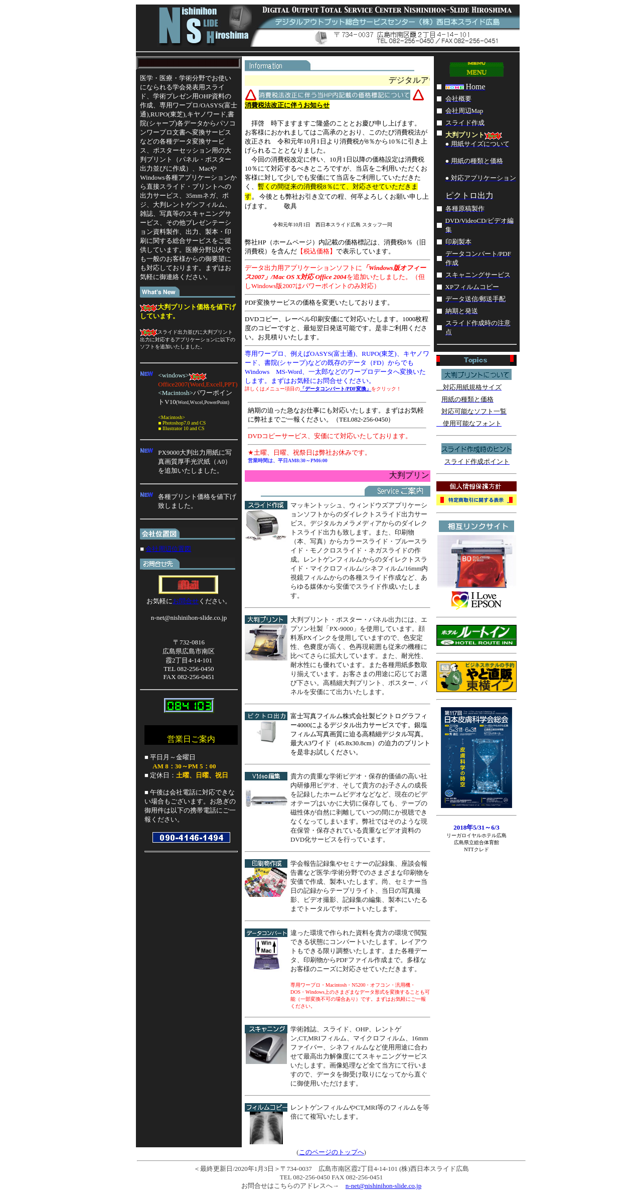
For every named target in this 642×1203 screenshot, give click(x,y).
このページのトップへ (331, 1152)
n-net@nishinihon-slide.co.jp (383, 1185)
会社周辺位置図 (168, 549)
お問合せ (186, 601)
